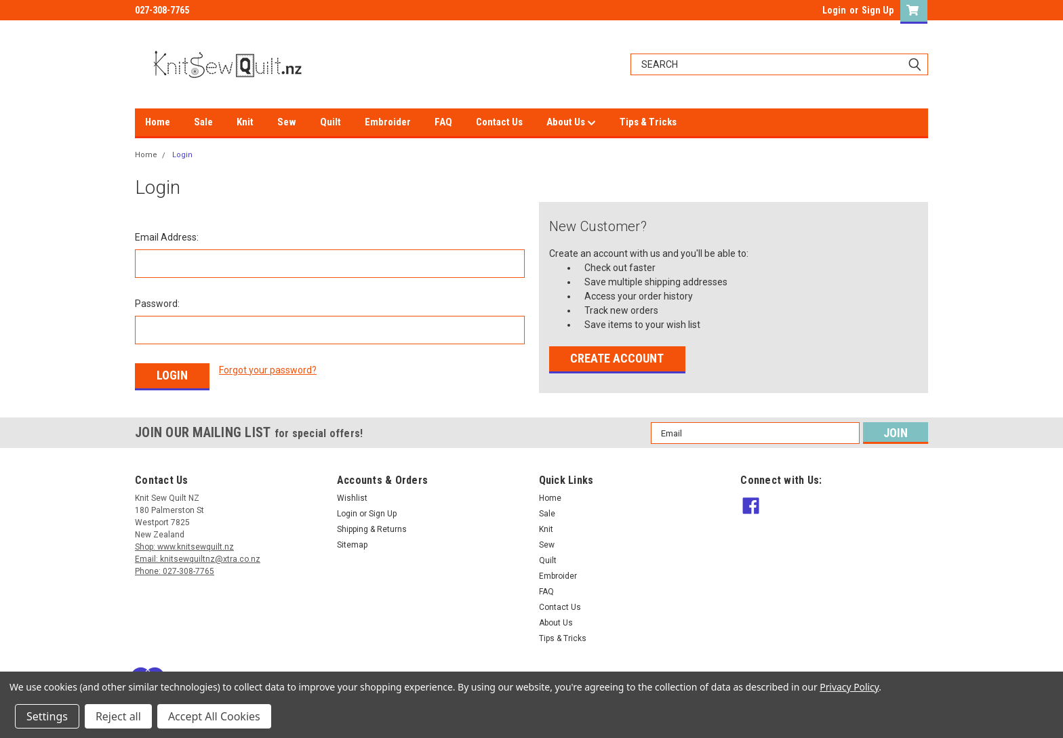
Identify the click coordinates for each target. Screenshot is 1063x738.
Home (157, 122)
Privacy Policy (849, 686)
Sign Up (878, 10)
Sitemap (352, 545)
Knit (245, 122)
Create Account (617, 358)
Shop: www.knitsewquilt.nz (184, 547)
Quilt (330, 122)
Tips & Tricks (648, 122)
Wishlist (352, 498)
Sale (203, 122)
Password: (157, 303)
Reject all (118, 716)
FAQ (443, 122)
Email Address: (167, 237)
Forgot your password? (268, 370)
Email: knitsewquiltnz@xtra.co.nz (197, 559)
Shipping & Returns (372, 529)
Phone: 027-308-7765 (174, 571)
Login (834, 10)
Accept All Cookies (214, 716)
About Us (571, 122)
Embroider (388, 122)
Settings (47, 716)
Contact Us (499, 122)
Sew (286, 122)
